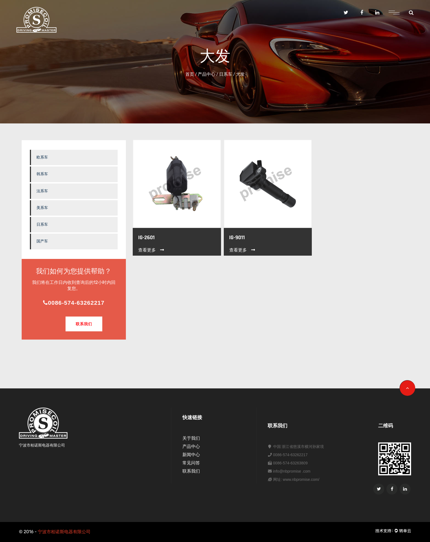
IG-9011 (237, 237)
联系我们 (84, 324)
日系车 (225, 74)
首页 (189, 74)
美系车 (42, 208)
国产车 (42, 241)
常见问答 (191, 463)
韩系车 (42, 174)
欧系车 (42, 157)
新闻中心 (191, 454)
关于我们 (191, 438)
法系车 (42, 191)
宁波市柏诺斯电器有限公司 (64, 531)
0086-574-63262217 (73, 303)
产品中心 (206, 74)
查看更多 (151, 250)
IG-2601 (146, 237)
